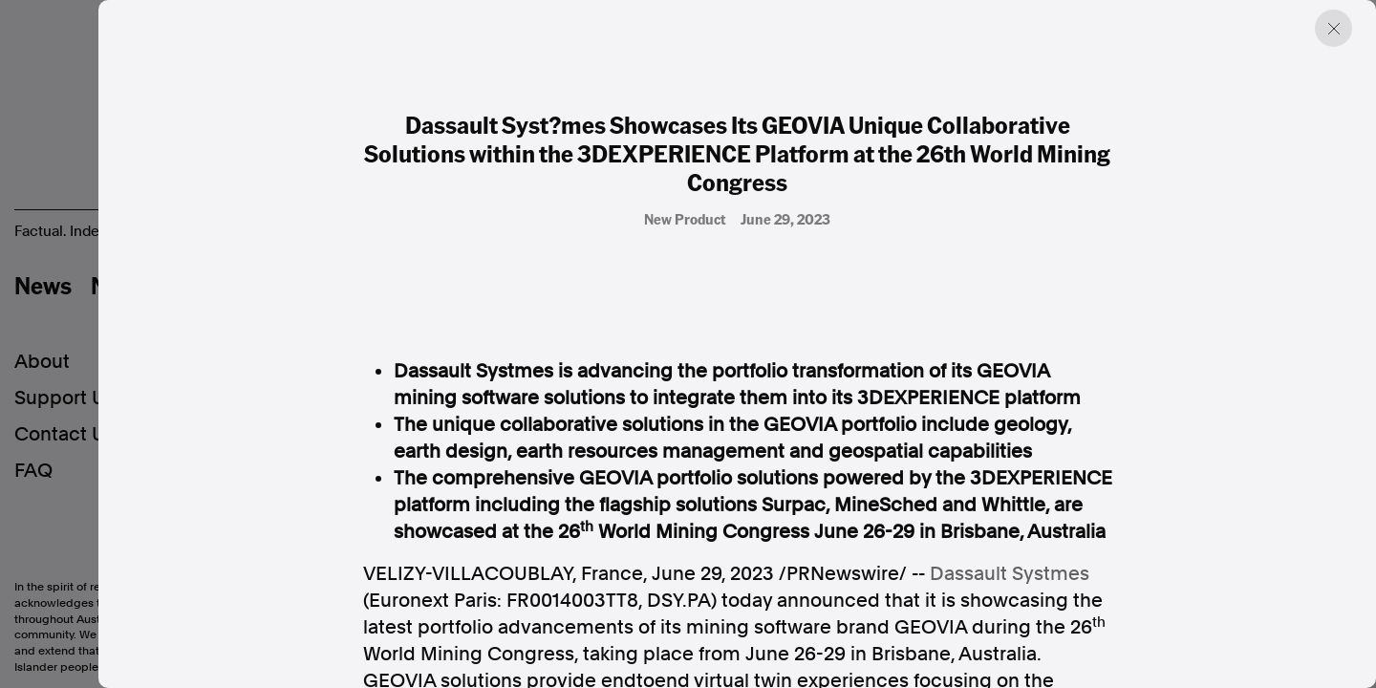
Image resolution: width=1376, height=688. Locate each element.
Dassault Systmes (1009, 573)
